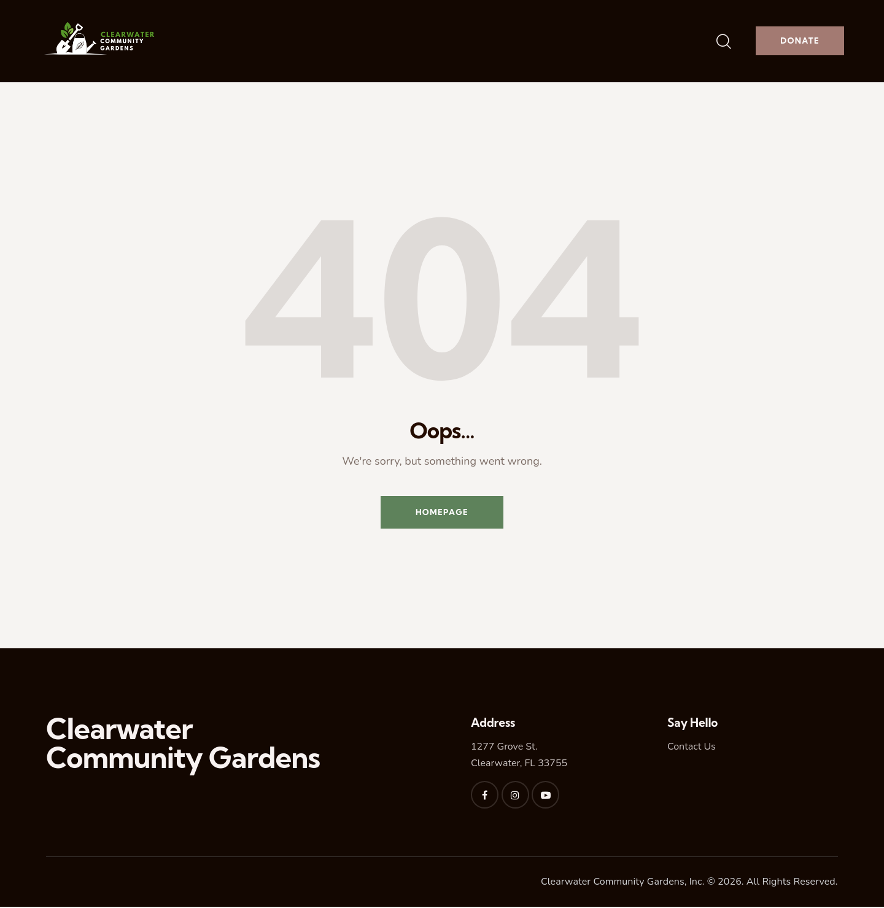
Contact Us (691, 748)
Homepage (442, 513)
